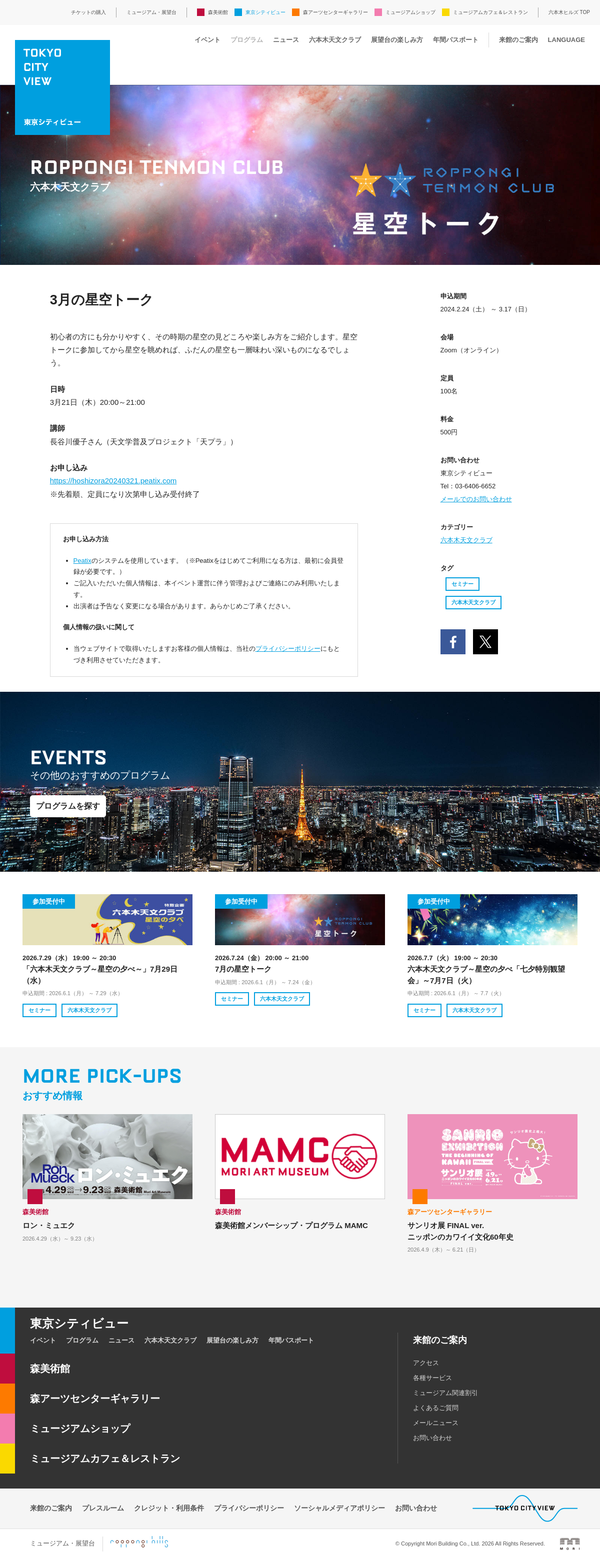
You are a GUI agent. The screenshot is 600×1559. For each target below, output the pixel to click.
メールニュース (435, 1423)
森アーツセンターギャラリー (335, 12)
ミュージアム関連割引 (445, 1393)
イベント (207, 39)
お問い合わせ (432, 1438)
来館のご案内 (518, 39)
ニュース (286, 39)
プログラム (246, 39)
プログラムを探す (68, 806)
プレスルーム (103, 1508)
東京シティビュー (266, 12)
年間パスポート (455, 39)
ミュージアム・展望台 (151, 12)
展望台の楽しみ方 (397, 39)
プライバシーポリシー (288, 648)
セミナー (463, 584)
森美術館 (218, 12)
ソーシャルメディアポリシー (339, 1508)
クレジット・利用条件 (169, 1508)
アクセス (426, 1363)
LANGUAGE (566, 39)
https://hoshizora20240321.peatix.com (113, 480)
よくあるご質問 (435, 1408)
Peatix (83, 560)
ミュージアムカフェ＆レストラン (490, 12)
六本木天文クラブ (335, 39)
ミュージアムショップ (411, 12)
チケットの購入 (88, 12)
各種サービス (432, 1378)
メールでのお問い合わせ (476, 499)
